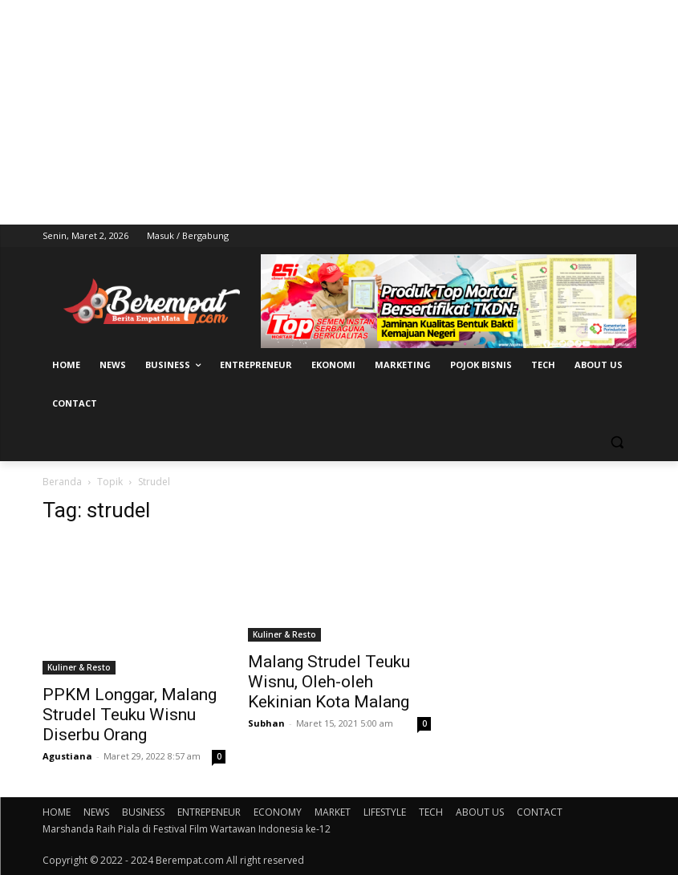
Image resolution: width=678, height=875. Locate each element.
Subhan (266, 723)
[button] (617, 442)
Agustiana (67, 756)
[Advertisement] (339, 112)
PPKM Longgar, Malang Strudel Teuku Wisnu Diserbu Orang (130, 714)
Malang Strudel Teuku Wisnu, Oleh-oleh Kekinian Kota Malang (329, 681)
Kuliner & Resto (79, 667)
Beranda (62, 481)
